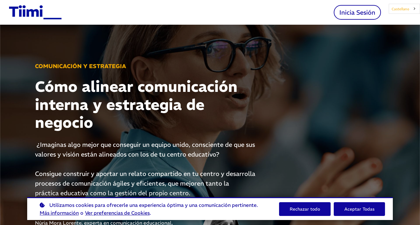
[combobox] (404, 9)
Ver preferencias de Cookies (117, 213)
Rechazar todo (305, 209)
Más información (59, 213)
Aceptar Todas (359, 209)
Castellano (400, 9)
